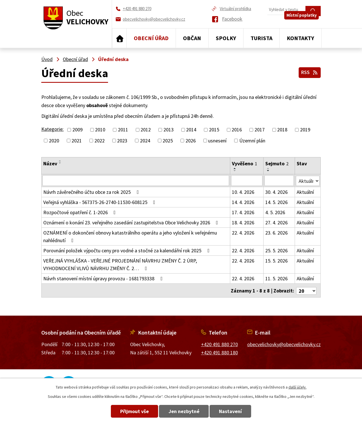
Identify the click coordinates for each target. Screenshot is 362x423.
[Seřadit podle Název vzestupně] (60, 161)
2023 (122, 140)
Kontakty (300, 38)
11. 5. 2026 (276, 278)
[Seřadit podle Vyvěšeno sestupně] (235, 171)
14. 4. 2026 (243, 202)
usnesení (217, 140)
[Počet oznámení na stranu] (306, 290)
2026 (191, 140)
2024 (145, 140)
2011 (123, 130)
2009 (77, 130)
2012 (146, 130)
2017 (260, 130)
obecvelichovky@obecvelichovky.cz (284, 343)
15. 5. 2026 (276, 260)
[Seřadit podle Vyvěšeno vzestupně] (235, 168)
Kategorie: (52, 129)
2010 (100, 130)
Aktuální (305, 192)
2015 (214, 130)
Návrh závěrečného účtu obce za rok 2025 (92, 192)
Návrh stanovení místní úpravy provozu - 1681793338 (104, 278)
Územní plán (252, 140)
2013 (168, 130)
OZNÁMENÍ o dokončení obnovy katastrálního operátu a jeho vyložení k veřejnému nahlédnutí (130, 236)
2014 (191, 130)
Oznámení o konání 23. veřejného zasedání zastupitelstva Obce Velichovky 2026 (131, 222)
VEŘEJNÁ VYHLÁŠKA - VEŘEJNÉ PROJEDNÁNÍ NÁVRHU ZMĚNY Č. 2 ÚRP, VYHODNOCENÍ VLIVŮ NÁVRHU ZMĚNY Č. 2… (120, 264)
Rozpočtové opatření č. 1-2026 (80, 212)
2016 (237, 130)
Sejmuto (276, 163)
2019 (305, 130)
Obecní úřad (151, 38)
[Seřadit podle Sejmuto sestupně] (268, 171)
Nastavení (237, 411)
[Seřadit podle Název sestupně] (60, 163)
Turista (261, 38)
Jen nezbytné (184, 411)
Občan (192, 38)
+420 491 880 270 (219, 343)
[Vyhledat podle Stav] (308, 180)
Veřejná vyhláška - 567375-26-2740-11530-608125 (100, 202)
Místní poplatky (303, 21)
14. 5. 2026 (276, 202)
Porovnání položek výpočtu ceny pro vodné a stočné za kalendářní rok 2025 (127, 250)
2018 (282, 130)
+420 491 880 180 (219, 351)
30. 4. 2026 (276, 192)
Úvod (119, 38)
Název (50, 163)
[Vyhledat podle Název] (135, 180)
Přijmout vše (128, 411)
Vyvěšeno (244, 163)
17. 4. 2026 (243, 212)
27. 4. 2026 (276, 222)
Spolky (226, 38)
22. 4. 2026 (243, 232)
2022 (99, 140)
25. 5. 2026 (276, 250)
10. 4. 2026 (243, 192)
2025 (168, 140)
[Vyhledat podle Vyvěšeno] (246, 180)
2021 (77, 140)
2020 (54, 140)
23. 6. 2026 (276, 232)
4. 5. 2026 (275, 212)
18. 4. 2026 (243, 222)
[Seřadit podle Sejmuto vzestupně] (268, 168)
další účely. (297, 387)
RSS (309, 71)
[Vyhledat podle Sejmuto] (279, 180)
